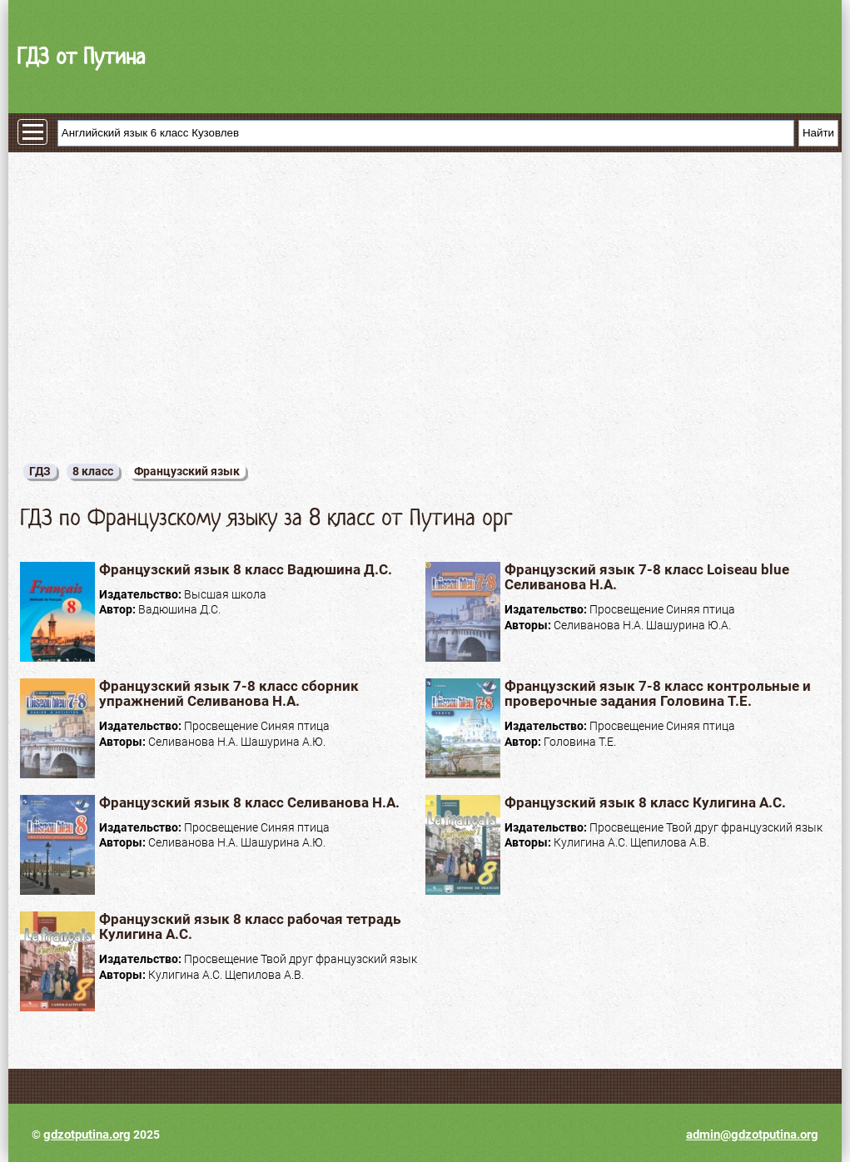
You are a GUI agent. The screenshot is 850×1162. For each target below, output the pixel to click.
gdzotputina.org (87, 1134)
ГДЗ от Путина (81, 56)
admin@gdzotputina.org (752, 1134)
